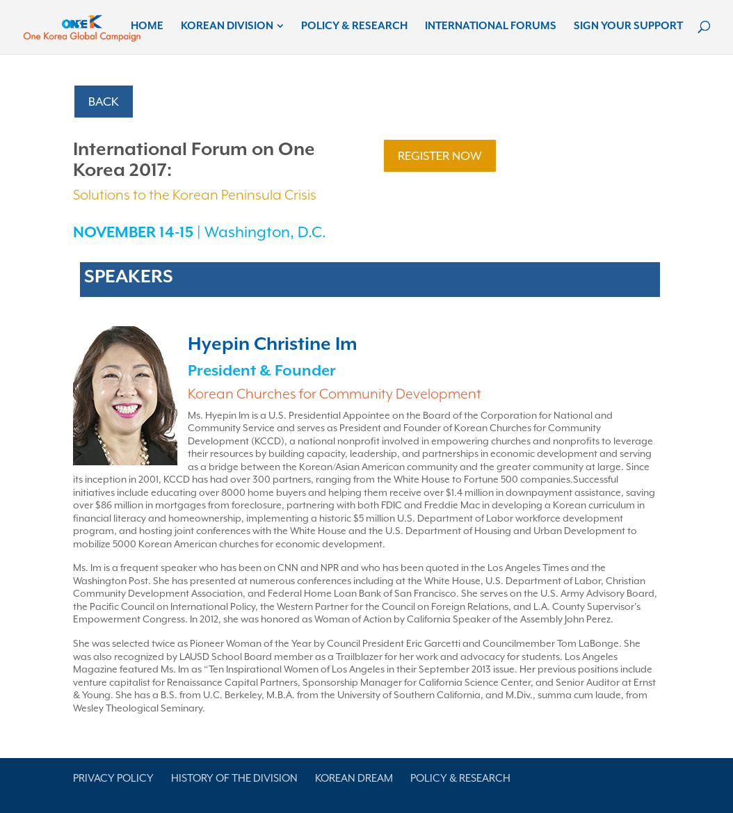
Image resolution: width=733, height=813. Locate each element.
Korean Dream (354, 778)
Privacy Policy (113, 778)
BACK (103, 101)
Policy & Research (354, 26)
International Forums (490, 26)
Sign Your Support (628, 26)
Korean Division (227, 26)
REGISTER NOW (440, 156)
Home (147, 26)
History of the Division (234, 778)
